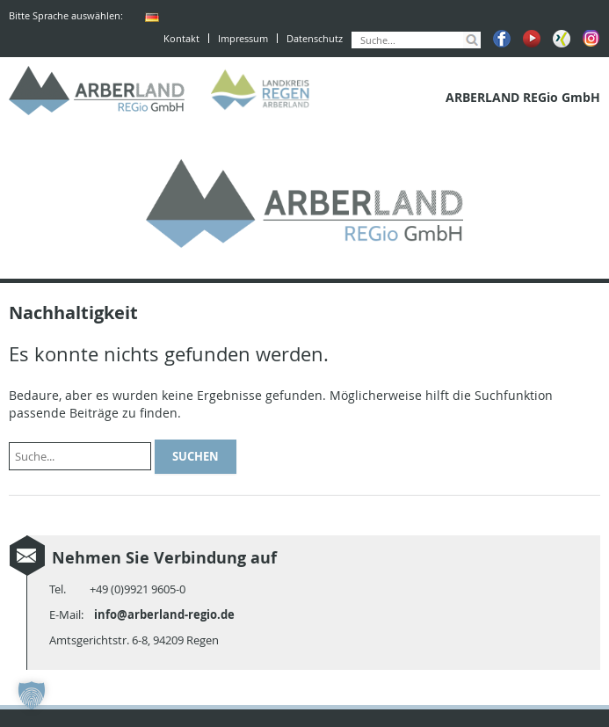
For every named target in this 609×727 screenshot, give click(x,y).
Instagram (591, 38)
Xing (561, 38)
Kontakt (181, 38)
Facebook (502, 38)
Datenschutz (314, 38)
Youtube (531, 38)
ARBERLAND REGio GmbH (97, 90)
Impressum (243, 38)
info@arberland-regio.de (164, 614)
